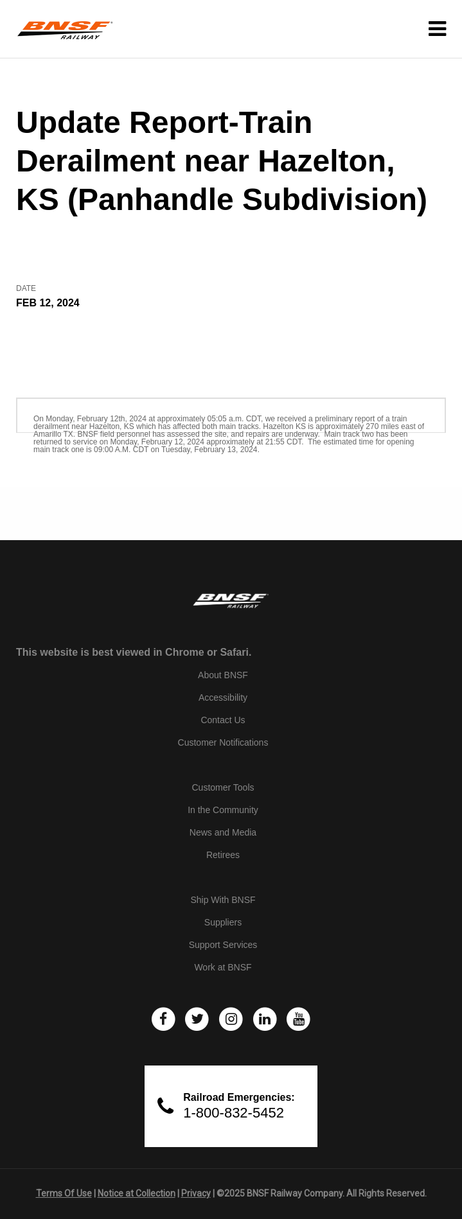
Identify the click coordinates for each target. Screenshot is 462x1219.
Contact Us (222, 720)
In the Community (223, 810)
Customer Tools (222, 787)
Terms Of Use (64, 1193)
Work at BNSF (222, 967)
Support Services (223, 945)
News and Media (223, 832)
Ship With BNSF (222, 900)
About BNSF (223, 675)
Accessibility (223, 697)
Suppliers (223, 922)
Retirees (223, 855)
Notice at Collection (136, 1193)
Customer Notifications (223, 742)
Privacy (196, 1193)
